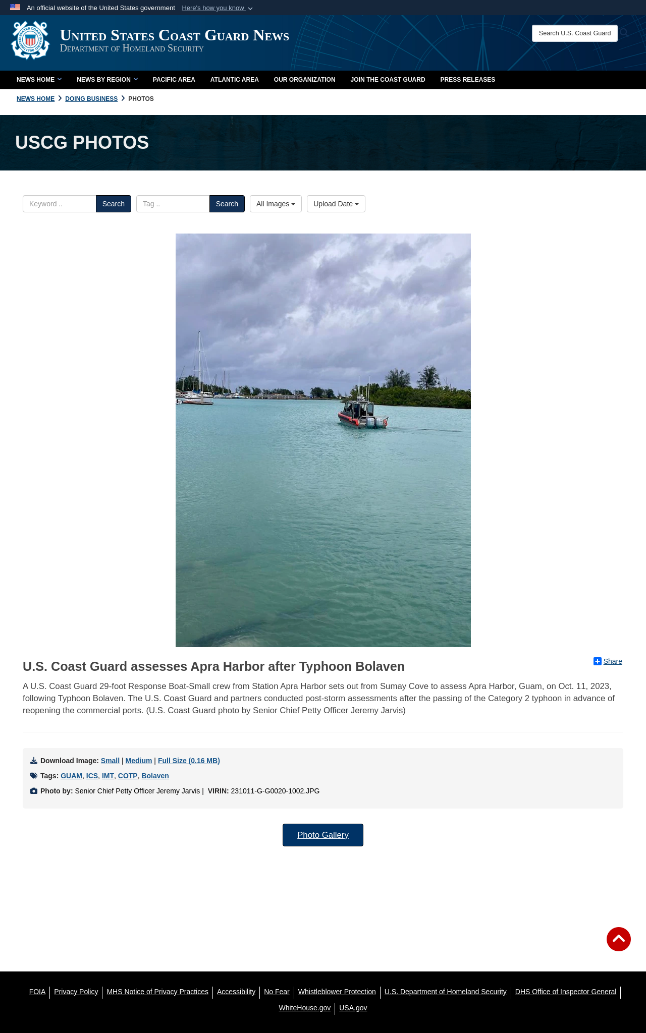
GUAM (71, 776)
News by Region (107, 79)
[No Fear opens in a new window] (277, 992)
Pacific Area (174, 79)
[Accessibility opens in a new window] (236, 992)
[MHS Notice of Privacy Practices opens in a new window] (157, 992)
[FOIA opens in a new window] (37, 992)
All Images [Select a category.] (275, 204)
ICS (92, 776)
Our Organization (305, 79)
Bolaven (155, 776)
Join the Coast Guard (388, 79)
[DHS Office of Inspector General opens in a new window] (566, 992)
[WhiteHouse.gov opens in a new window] (305, 1008)
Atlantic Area (234, 79)
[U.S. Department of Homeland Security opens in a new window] (446, 992)
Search (113, 204)
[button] (218, 8)
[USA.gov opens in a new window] (353, 1008)
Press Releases (468, 79)
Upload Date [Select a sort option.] (336, 204)
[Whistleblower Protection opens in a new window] (337, 992)
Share (608, 661)
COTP (128, 776)
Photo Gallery (323, 835)
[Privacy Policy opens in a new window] (76, 992)
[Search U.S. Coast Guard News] (580, 33)
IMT (108, 776)
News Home (39, 79)
